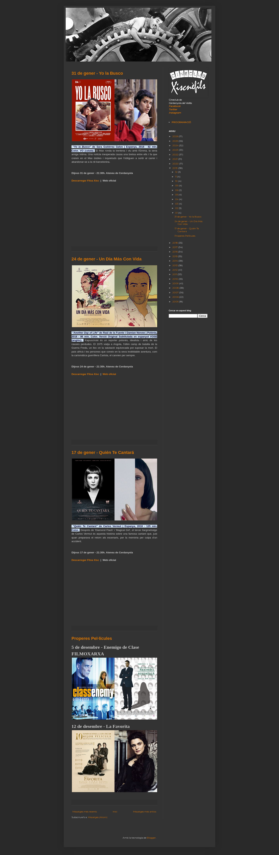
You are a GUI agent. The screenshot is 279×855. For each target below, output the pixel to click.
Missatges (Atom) (97, 817)
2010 (175, 278)
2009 (175, 283)
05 (177, 194)
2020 (175, 163)
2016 (175, 251)
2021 (175, 158)
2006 (175, 296)
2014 (175, 260)
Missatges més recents (84, 811)
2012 (175, 269)
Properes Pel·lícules (91, 638)
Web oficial (109, 374)
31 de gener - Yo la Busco (97, 73)
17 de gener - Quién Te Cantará (102, 452)
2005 (175, 301)
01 (176, 212)
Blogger (151, 837)
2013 (175, 265)
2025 (175, 141)
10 (176, 181)
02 (177, 208)
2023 (175, 149)
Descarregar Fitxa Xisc (85, 180)
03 (177, 203)
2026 (175, 136)
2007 (175, 292)
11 (176, 176)
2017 (175, 247)
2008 (175, 287)
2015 (175, 256)
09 (177, 185)
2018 (175, 242)
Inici (115, 811)
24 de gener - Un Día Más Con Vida (106, 259)
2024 (175, 145)
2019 (175, 168)
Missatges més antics (144, 811)
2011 (175, 274)
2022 (175, 154)
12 (176, 171)
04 (177, 199)
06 (177, 190)
